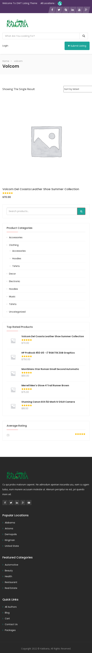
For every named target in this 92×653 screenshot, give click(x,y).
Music (12, 296)
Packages (10, 630)
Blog (7, 612)
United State (12, 546)
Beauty (9, 570)
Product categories (19, 228)
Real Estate (11, 588)
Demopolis (11, 534)
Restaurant (11, 582)
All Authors (11, 606)
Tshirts (16, 266)
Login (5, 45)
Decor (12, 273)
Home (5, 61)
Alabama (10, 522)
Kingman (10, 540)
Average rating (17, 426)
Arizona (9, 528)
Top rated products (20, 327)
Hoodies (16, 258)
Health (8, 576)
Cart (7, 618)
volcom (18, 61)
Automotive (11, 564)
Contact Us (11, 624)
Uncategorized (17, 311)
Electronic (14, 281)
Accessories (15, 237)
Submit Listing (77, 45)
